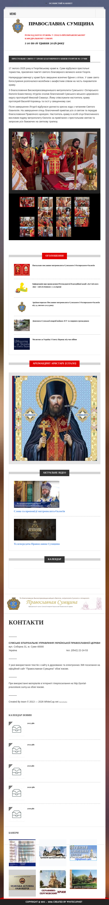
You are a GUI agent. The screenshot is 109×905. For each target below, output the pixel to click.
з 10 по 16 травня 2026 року (45, 43)
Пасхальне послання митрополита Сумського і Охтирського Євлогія (63, 265)
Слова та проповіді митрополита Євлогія (39, 511)
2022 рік (31, 744)
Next (100, 245)
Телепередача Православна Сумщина (37, 543)
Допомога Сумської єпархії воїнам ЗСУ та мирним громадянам (60, 321)
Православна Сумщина (61, 24)
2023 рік (30, 723)
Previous (8, 245)
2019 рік (30, 808)
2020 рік (31, 787)
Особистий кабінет (60, 4)
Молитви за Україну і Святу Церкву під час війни (54, 339)
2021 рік (30, 765)
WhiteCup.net (51, 701)
